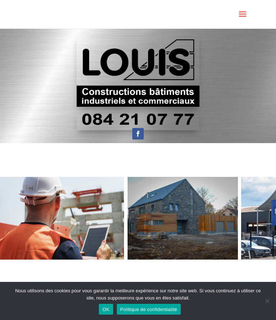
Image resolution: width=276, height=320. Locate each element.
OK (105, 309)
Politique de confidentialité (148, 309)
